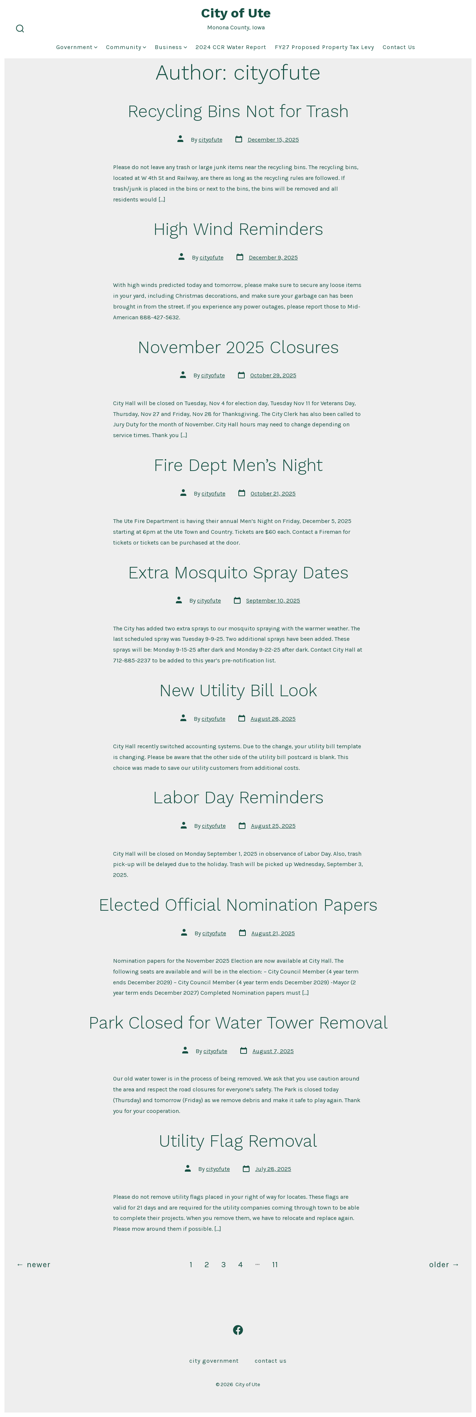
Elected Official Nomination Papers (238, 905)
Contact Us (399, 47)
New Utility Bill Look (238, 690)
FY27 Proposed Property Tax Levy (324, 47)
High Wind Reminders (238, 229)
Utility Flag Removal (238, 1141)
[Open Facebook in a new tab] (238, 1330)
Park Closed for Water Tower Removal (238, 1023)
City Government (214, 1360)
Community (126, 47)
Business (171, 47)
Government (76, 47)
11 (275, 1264)
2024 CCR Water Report (231, 47)
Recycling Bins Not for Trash (238, 111)
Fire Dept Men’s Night (238, 465)
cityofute (210, 139)
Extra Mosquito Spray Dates (238, 572)
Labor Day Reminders (238, 797)
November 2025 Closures (238, 347)
